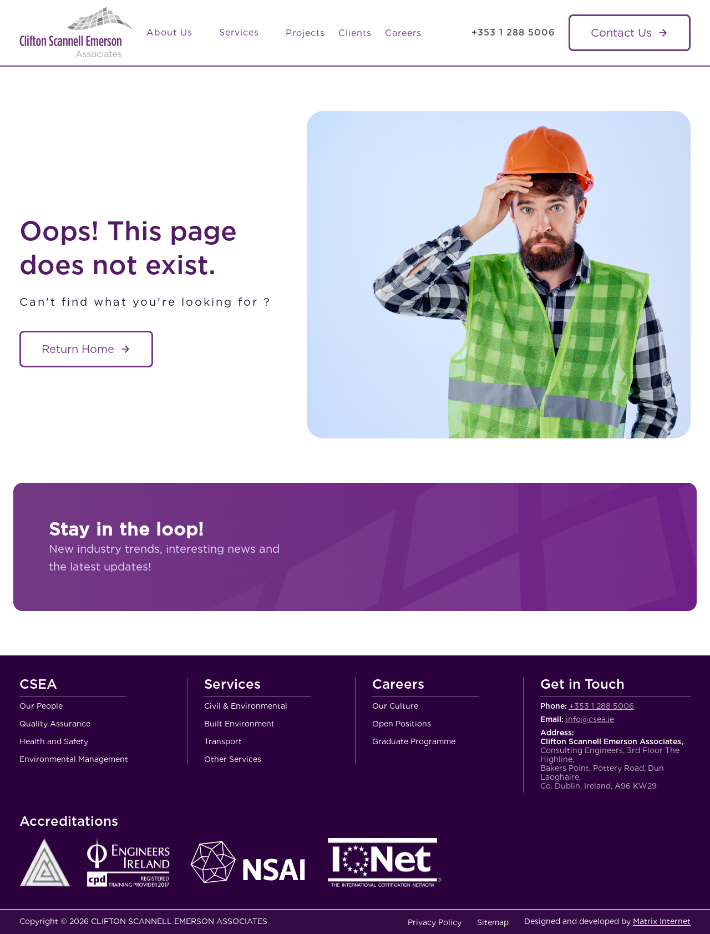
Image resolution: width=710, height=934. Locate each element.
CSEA (38, 685)
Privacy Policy (435, 922)
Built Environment (239, 723)
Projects (305, 33)
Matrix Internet (662, 921)
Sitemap (493, 922)
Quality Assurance (54, 723)
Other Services (232, 759)
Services (245, 33)
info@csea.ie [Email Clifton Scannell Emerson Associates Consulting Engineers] (590, 719)
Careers (403, 33)
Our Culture (395, 705)
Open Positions (401, 723)
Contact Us (621, 32)
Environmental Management (73, 759)
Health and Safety (53, 741)
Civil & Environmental (245, 705)
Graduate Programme (413, 741)
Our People (41, 705)
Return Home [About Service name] (78, 349)
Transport (223, 741)
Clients (355, 33)
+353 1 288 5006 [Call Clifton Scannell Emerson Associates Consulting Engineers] (513, 32)
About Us (176, 33)
